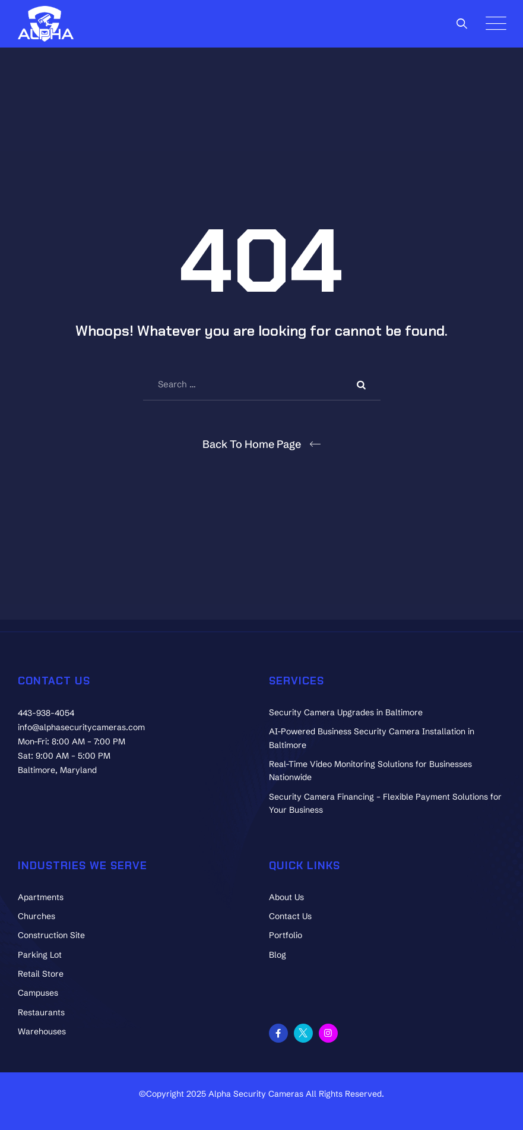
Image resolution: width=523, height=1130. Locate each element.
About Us (286, 897)
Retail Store (41, 973)
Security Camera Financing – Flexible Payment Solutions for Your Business (385, 803)
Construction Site (51, 935)
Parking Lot (40, 954)
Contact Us (290, 916)
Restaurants (41, 1012)
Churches (36, 916)
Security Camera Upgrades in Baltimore (346, 712)
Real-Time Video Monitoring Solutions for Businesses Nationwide (370, 770)
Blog (277, 954)
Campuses (38, 992)
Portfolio (285, 935)
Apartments (41, 897)
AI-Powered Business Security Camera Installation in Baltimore (371, 738)
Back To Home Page (251, 444)
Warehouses (42, 1031)
